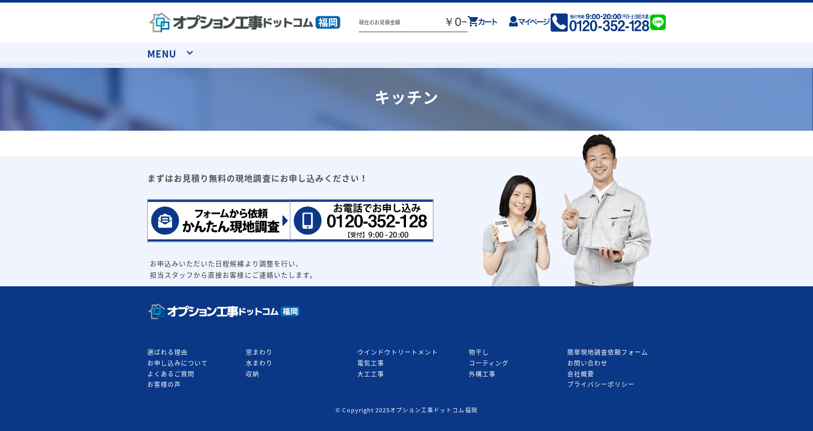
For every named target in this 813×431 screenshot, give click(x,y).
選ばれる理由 (167, 352)
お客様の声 (164, 384)
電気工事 (370, 363)
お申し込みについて (177, 363)
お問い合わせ (587, 363)
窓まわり (259, 352)
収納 (252, 374)
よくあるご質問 (170, 374)
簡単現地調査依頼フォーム (607, 352)
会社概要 (580, 374)
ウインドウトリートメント (397, 352)
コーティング (489, 363)
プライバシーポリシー (601, 384)
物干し (479, 352)
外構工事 (482, 374)
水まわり (259, 363)
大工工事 (370, 374)
